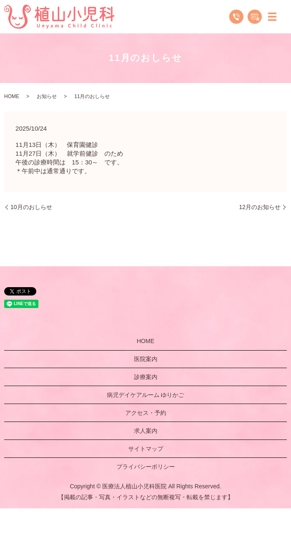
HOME (11, 96)
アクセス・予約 (145, 412)
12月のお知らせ (260, 207)
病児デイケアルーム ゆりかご (146, 394)
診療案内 (145, 377)
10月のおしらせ (31, 207)
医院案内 (145, 359)
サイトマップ (145, 448)
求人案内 (145, 430)
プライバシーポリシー (145, 466)
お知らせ (47, 96)
